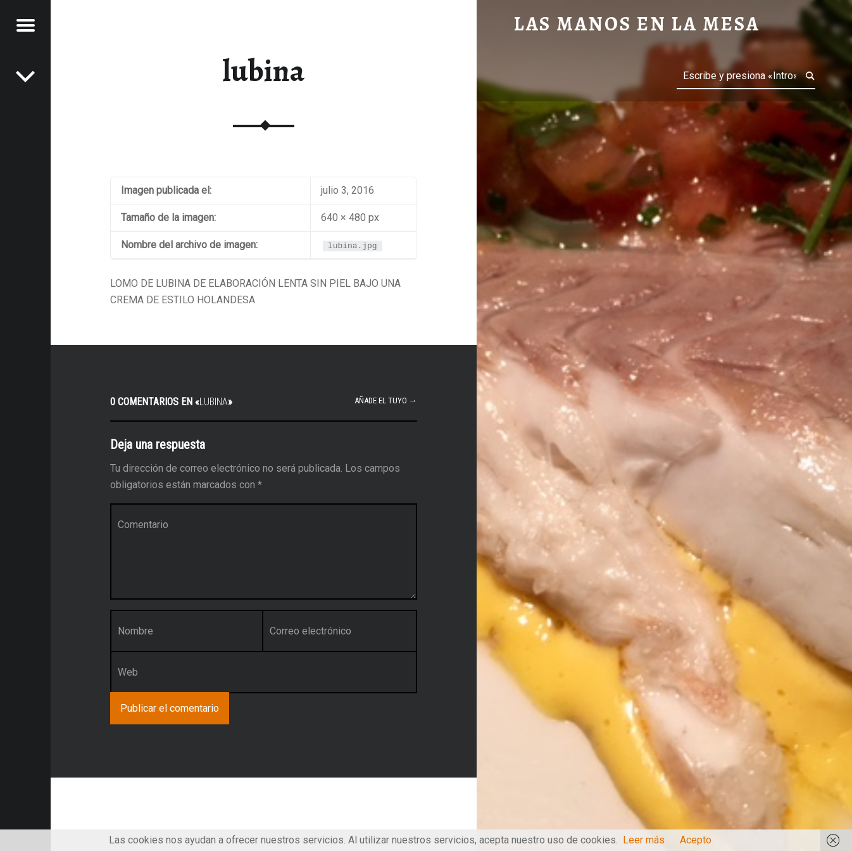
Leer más (644, 840)
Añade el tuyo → (385, 400)
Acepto (695, 840)
